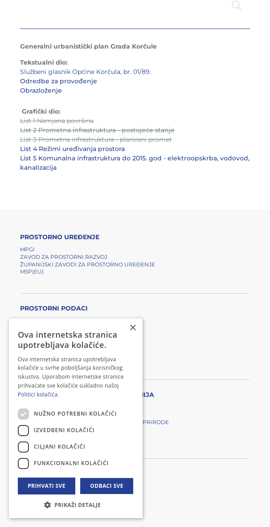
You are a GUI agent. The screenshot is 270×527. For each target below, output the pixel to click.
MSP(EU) (32, 271)
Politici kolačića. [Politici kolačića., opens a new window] (38, 394)
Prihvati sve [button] (46, 486)
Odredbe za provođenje (58, 81)
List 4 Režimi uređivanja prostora (72, 149)
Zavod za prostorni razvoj (63, 256)
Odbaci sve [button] (106, 486)
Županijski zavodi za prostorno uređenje (87, 264)
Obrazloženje (41, 90)
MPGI (27, 249)
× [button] (132, 328)
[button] (76, 504)
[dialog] (76, 418)
